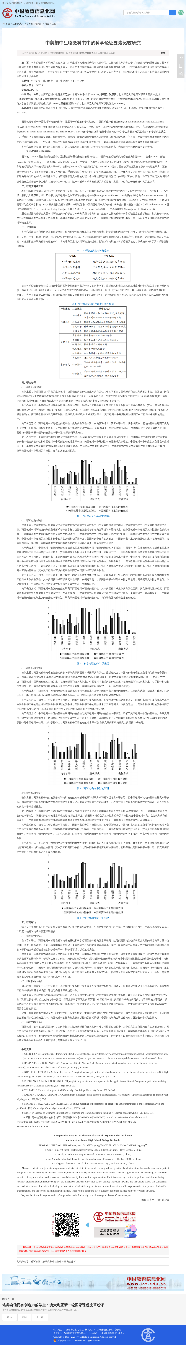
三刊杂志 (17, 24)
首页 (8, 24)
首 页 (9, 1317)
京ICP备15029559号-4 (92, 1340)
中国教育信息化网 (180, 58)
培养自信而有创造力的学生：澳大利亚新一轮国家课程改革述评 (53, 1305)
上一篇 (39, 1317)
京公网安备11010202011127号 (69, 1340)
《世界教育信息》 (33, 24)
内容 (47, 24)
